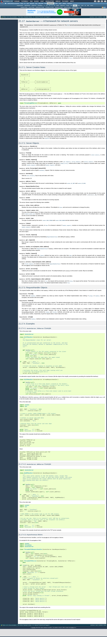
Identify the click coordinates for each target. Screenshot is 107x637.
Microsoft (32, 3)
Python (75, 5)
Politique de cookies (76, 634)
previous (92, 17)
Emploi (58, 1)
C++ (47, 5)
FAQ (31, 1)
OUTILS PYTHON (67, 7)
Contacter (46, 632)
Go (54, 5)
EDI (45, 3)
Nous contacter (29, 634)
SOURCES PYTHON (59, 7)
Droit (72, 1)
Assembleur (40, 5)
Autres (91, 5)
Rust (79, 5)
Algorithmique (27, 5)
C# (49, 5)
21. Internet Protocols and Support (41, 17)
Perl (71, 5)
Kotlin (58, 5)
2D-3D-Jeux (34, 5)
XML (88, 5)
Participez (46, 634)
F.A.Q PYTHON (31, 7)
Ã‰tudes (65, 1)
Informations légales (68, 634)
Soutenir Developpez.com (38, 634)
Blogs (36, 1)
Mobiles (64, 3)
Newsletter (49, 1)
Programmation (50, 3)
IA (24, 3)
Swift (82, 5)
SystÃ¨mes (69, 3)
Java (36, 3)
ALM (28, 3)
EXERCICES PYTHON (40, 7)
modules (100, 17)
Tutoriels (24, 1)
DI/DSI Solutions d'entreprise (13, 3)
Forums (17, 1)
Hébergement (51, 634)
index (104, 17)
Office (60, 3)
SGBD (56, 3)
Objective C (62, 5)
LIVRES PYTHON (75, 7)
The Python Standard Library (25, 17)
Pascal (67, 5)
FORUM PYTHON (24, 7)
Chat (42, 1)
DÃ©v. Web (41, 3)
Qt (85, 5)
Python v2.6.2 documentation (10, 17)
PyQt (81, 7)
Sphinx (72, 622)
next (96, 17)
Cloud (22, 3)
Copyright (33, 622)
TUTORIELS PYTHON (49, 7)
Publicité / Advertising (59, 634)
